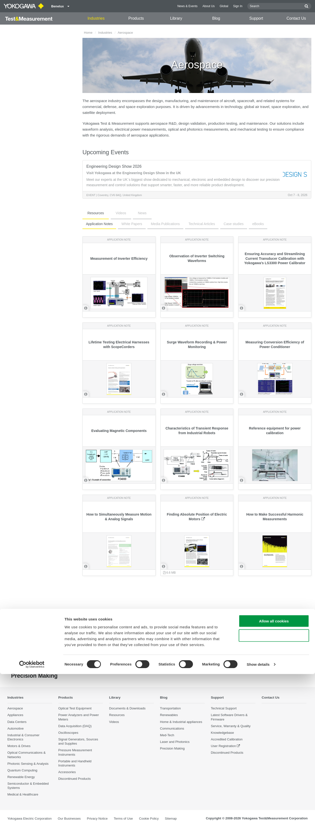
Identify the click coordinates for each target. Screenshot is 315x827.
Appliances (15, 715)
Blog (216, 18)
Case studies (220, 224)
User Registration (223, 746)
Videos (112, 213)
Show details (258, 817)
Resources (92, 213)
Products (136, 18)
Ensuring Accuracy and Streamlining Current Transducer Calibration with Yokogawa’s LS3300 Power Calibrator (274, 258)
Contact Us (296, 18)
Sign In (237, 6)
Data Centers (17, 722)
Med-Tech (167, 735)
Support (256, 18)
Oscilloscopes (68, 733)
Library (176, 18)
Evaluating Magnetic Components (119, 431)
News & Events (187, 6)
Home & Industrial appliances (181, 722)
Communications (172, 728)
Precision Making (172, 748)
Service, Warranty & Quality (231, 726)
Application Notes (97, 224)
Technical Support (224, 708)
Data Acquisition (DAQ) (75, 726)
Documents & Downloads (127, 708)
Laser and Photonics (174, 742)
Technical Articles (191, 224)
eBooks (241, 224)
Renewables (169, 715)
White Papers (127, 224)
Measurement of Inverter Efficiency (119, 258)
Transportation (170, 708)
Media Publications (157, 224)
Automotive (15, 728)
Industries (96, 18)
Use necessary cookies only (274, 788)
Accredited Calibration (227, 739)
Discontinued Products (227, 753)
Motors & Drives (19, 746)
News (127, 213)
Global (224, 6)
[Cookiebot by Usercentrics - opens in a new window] (31, 817)
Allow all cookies (274, 774)
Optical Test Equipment (75, 708)
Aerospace (15, 708)
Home (88, 32)
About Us (209, 6)
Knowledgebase (222, 733)
